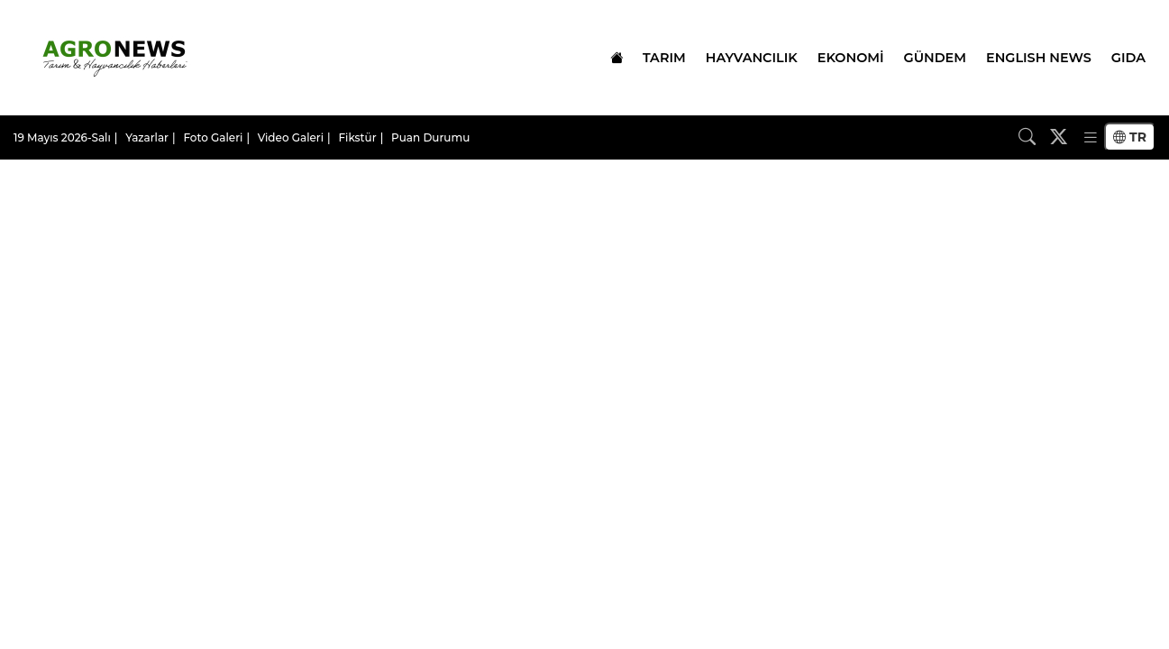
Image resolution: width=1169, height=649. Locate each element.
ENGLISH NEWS (1038, 58)
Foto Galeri (212, 137)
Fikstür (357, 137)
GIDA (1128, 58)
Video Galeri (291, 137)
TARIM (664, 58)
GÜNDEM (935, 58)
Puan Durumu (430, 137)
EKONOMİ (850, 58)
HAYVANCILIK (752, 58)
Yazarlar (147, 137)
